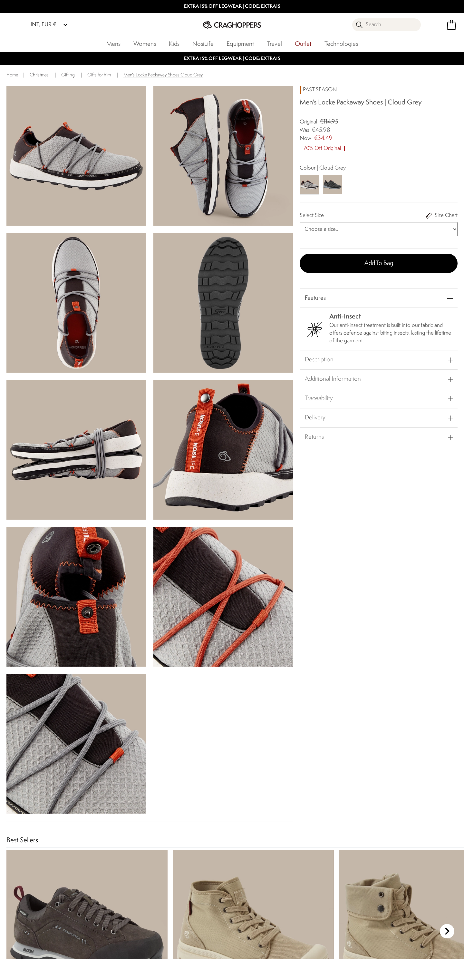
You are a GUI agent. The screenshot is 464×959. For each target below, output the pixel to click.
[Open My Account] (435, 25)
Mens (113, 44)
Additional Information (333, 379)
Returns (314, 437)
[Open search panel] (386, 24)
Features (315, 298)
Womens (144, 44)
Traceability (319, 398)
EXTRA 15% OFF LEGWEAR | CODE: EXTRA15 (232, 6)
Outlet (303, 44)
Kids (174, 44)
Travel (274, 44)
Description (319, 360)
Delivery (315, 418)
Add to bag (378, 263)
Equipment (240, 44)
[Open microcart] (451, 25)
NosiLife (203, 44)
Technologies (341, 44)
